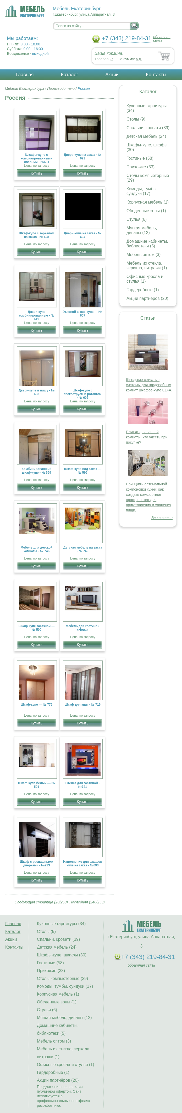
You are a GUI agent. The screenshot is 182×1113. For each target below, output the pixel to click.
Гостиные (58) (139, 158)
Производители (61, 88)
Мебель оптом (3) (143, 254)
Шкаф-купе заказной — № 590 (37, 628)
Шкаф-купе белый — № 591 (36, 785)
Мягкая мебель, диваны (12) (141, 230)
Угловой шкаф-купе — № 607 (82, 313)
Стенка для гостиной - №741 (82, 785)
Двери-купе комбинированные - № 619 (36, 315)
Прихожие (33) (140, 167)
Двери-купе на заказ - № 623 (83, 156)
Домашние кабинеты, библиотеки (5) (147, 243)
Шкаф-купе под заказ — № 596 (82, 470)
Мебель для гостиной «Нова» (82, 628)
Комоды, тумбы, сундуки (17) (142, 191)
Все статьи (162, 518)
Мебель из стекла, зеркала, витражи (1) (146, 265)
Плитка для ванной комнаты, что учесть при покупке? (146, 437)
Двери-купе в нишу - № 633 (36, 392)
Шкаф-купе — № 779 (36, 704)
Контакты (156, 74)
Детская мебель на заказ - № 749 (82, 549)
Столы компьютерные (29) (62, 978)
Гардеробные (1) (142, 290)
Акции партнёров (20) (147, 298)
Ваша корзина (108, 53)
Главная (25, 74)
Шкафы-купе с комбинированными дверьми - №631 (36, 158)
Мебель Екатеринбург (24, 88)
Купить (36, 173)
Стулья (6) (136, 219)
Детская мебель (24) (146, 136)
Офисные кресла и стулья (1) (144, 278)
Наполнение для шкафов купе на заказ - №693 (82, 863)
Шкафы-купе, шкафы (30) (61, 955)
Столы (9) (135, 119)
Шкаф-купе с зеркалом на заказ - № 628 (36, 235)
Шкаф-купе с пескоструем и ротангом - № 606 (82, 394)
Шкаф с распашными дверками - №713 (36, 863)
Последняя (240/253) (87, 902)
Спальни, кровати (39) (147, 128)
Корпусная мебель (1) (147, 202)
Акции (112, 74)
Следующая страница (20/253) (41, 902)
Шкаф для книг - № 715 (83, 704)
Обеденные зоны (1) (146, 211)
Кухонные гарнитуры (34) (61, 923)
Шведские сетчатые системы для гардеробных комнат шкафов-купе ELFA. (149, 385)
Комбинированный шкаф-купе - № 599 (36, 470)
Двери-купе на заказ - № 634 (83, 235)
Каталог (69, 74)
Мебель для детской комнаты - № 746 (37, 549)
